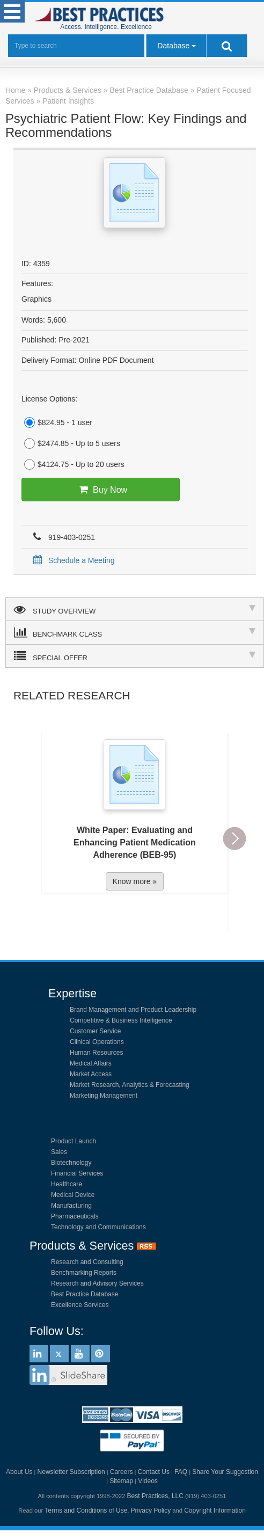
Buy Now (100, 489)
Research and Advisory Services (97, 1283)
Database (173, 45)
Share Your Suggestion (225, 1472)
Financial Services (77, 1173)
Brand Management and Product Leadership (133, 1009)
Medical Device (72, 1195)
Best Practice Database (84, 1294)
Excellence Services (79, 1305)
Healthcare (66, 1184)
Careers (121, 1472)
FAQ (180, 1472)
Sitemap (121, 1481)
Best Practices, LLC (155, 1496)
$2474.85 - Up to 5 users (70, 443)
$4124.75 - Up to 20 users (72, 464)
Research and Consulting (87, 1262)
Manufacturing (71, 1205)
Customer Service (95, 1031)
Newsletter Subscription (71, 1472)
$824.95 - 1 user (56, 422)
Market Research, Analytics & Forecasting (129, 1085)
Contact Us (154, 1472)
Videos (147, 1481)
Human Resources (96, 1052)
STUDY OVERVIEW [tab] (134, 609)
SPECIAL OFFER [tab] (134, 656)
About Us (19, 1472)
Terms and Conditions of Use (86, 1510)
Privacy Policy (151, 1510)
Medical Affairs (91, 1063)
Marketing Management (103, 1095)
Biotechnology (71, 1162)
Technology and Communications (98, 1227)
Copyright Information (215, 1510)
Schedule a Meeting (72, 560)
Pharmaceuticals (75, 1216)
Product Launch (73, 1141)
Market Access (91, 1074)
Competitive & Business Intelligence (121, 1020)
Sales (59, 1152)
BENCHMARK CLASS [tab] (134, 632)
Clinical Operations (97, 1042)
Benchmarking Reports (83, 1272)
